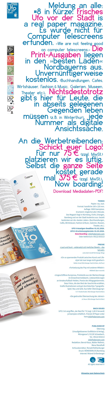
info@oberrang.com (96, 234)
